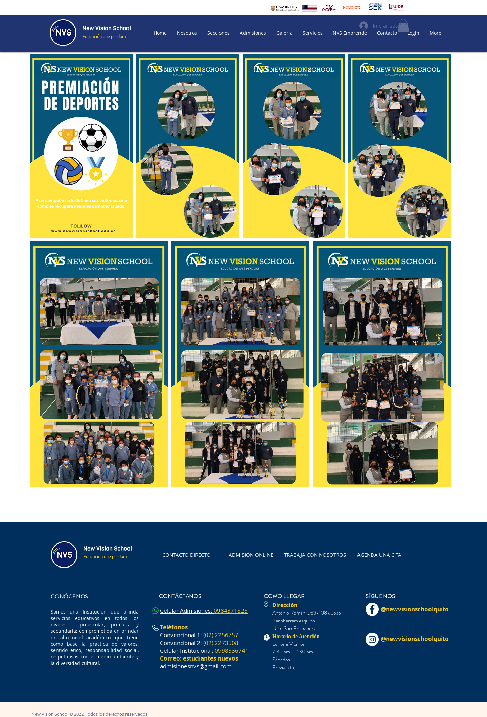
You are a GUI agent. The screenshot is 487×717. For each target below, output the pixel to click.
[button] (218, 33)
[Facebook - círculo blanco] (372, 609)
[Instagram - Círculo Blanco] (372, 639)
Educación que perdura (104, 36)
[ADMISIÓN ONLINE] (251, 555)
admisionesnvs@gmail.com (196, 666)
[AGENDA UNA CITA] (379, 555)
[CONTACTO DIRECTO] (187, 555)
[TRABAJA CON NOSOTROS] (315, 555)
